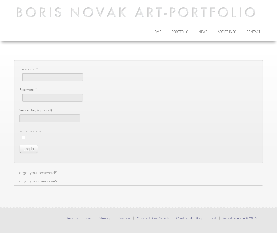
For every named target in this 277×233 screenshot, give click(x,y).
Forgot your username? (37, 181)
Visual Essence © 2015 (240, 218)
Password (28, 89)
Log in (29, 149)
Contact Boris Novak (153, 218)
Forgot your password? (37, 173)
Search (72, 218)
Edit (213, 218)
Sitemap (105, 218)
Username (28, 69)
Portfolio (180, 32)
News (203, 32)
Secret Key (27, 110)
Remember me (31, 131)
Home (156, 32)
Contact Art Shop (189, 218)
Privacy (124, 218)
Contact (253, 32)
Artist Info (227, 32)
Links (88, 218)
